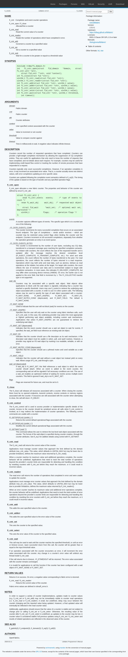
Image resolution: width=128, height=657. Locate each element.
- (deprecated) (20, 326)
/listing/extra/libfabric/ (98, 42)
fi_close (10, 387)
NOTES (8, 592)
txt (99, 51)
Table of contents (94, 46)
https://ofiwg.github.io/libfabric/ (101, 32)
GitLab (91, 4)
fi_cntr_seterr (13, 530)
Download (120, 4)
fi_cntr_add (13, 41)
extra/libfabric (95, 23)
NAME (8, 16)
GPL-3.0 (39, 652)
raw (101, 51)
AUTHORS (10, 634)
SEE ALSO (10, 624)
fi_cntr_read (13, 30)
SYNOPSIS (10, 61)
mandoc (63, 648)
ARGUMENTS (12, 102)
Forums (74, 4)
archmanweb (50, 648)
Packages (63, 4)
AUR (110, 4)
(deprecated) (17, 364)
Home (52, 4)
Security (101, 4)
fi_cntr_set (13, 47)
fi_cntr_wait (13, 53)
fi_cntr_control (14, 403)
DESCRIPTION (12, 149)
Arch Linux (14, 3)
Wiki (83, 4)
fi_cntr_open (13, 185)
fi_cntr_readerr (15, 35)
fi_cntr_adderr (13, 513)
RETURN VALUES (14, 573)
